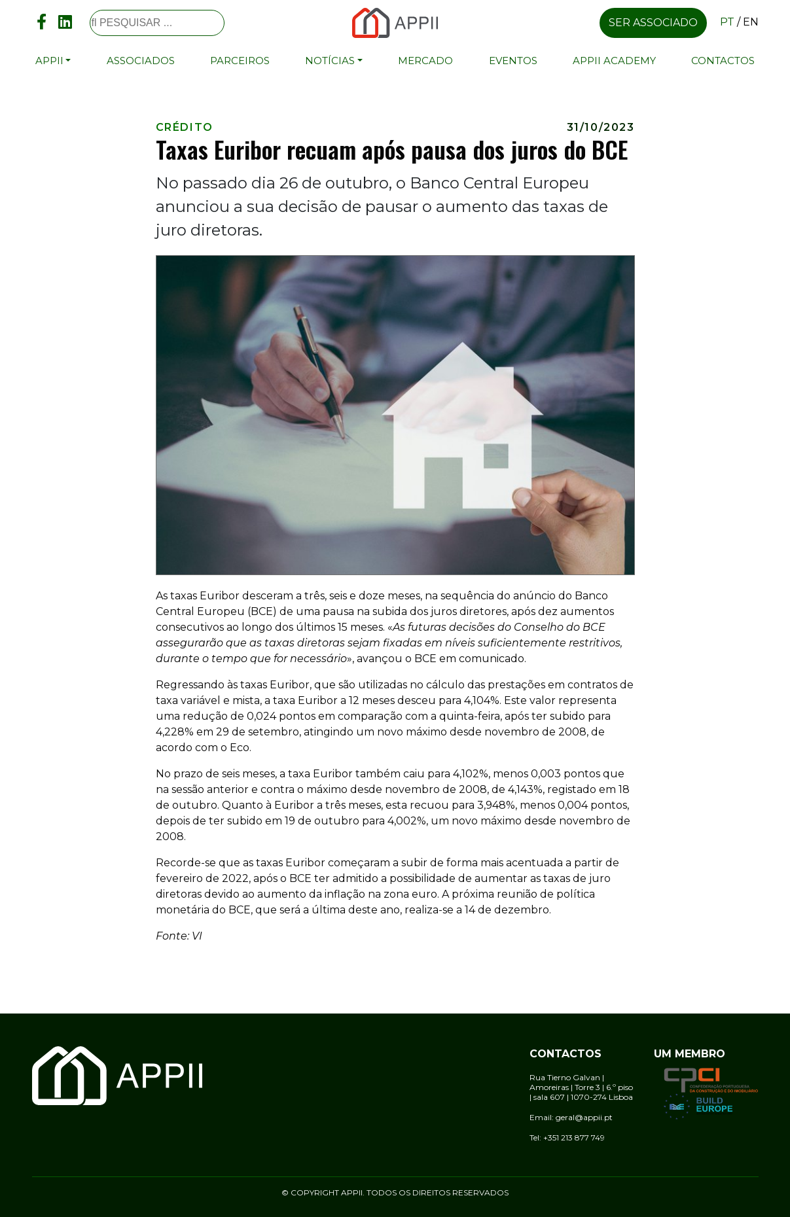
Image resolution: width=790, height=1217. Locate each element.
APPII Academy (614, 60)
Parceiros (240, 60)
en (751, 22)
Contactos (723, 60)
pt (727, 22)
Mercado (425, 60)
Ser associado (653, 22)
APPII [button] (49, 60)
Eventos (513, 60)
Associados (141, 60)
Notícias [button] (330, 60)
